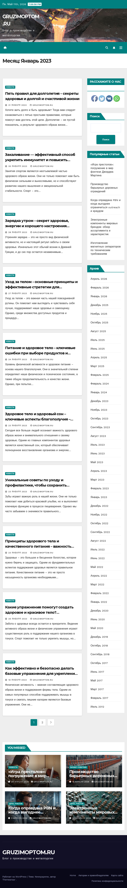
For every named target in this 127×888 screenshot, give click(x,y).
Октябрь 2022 (99, 523)
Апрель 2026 (99, 278)
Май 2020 (97, 628)
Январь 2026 (99, 296)
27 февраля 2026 (82, 818)
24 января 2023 (18, 359)
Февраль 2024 (100, 383)
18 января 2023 (18, 680)
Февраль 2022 (100, 593)
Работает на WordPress (14, 876)
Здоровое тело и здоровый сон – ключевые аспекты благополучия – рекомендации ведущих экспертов (38, 419)
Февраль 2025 (100, 374)
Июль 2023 (98, 444)
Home (73, 875)
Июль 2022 (98, 549)
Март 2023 (97, 479)
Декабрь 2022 (99, 505)
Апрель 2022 (99, 575)
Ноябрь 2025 (99, 313)
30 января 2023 (18, 166)
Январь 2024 (99, 392)
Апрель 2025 (99, 357)
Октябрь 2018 (99, 645)
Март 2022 (97, 584)
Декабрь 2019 (99, 636)
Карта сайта (117, 875)
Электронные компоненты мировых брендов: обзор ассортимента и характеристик (104, 227)
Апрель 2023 (99, 471)
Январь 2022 (99, 601)
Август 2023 (98, 436)
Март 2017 (97, 689)
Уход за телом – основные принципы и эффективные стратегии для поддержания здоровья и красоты (41, 287)
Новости (10, 87)
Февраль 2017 (99, 698)
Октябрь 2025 (99, 322)
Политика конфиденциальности (107, 881)
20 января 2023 (18, 619)
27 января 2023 (18, 293)
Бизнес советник (78, 767)
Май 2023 (97, 462)
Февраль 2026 (100, 287)
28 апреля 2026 (20, 782)
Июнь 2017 (97, 671)
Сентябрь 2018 (100, 654)
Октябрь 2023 (99, 418)
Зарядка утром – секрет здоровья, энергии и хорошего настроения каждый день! (37, 225)
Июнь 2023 (98, 453)
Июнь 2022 (98, 558)
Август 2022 (98, 540)
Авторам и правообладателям (94, 875)
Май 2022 (97, 567)
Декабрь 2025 (99, 305)
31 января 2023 (18, 105)
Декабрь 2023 (99, 401)
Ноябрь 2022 (99, 514)
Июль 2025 (98, 340)
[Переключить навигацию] (121, 48)
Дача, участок (16, 804)
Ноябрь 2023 (99, 409)
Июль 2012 (97, 706)
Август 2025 (98, 331)
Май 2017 (97, 680)
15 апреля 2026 (81, 782)
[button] (106, 47)
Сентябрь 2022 (100, 532)
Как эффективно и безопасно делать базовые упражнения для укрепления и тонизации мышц (41, 673)
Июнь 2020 (98, 619)
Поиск (95, 116)
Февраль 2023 (100, 488)
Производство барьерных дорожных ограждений (104, 188)
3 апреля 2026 (19, 818)
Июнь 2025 (98, 348)
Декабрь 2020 (99, 610)
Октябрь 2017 (99, 663)
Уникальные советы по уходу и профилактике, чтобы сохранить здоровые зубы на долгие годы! (36, 485)
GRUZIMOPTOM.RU (41, 105)
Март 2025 (97, 366)
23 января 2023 (18, 425)
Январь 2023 (99, 497)
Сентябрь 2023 (100, 427)
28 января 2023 (18, 232)
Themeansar (8, 879)
